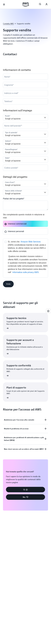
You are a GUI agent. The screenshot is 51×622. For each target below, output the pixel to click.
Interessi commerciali (15, 224)
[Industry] (25, 142)
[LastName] (25, 85)
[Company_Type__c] (25, 134)
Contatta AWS (8, 24)
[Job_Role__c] (25, 117)
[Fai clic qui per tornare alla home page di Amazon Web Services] (25, 4)
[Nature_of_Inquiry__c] (25, 192)
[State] (25, 159)
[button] (8, 284)
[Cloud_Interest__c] (25, 205)
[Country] (25, 151)
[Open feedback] (48, 311)
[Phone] (25, 101)
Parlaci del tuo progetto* (13, 199)
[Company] (25, 126)
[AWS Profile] (46, 4)
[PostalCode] (25, 168)
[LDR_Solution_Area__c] (25, 184)
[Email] (25, 93)
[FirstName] (25, 77)
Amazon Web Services (31, 242)
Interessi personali (14, 231)
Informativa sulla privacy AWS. (25, 272)
